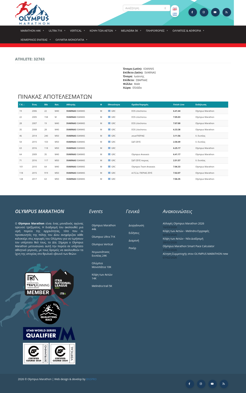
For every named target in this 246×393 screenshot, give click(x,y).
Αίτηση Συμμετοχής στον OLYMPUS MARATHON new (195, 253)
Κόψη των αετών (102, 32)
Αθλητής (70, 104)
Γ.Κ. (22, 104)
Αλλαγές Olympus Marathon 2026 (183, 223)
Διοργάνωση (136, 225)
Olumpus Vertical (102, 244)
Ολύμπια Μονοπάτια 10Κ (101, 265)
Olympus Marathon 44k (104, 227)
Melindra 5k (130, 32)
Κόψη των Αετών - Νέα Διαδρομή (183, 238)
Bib (46, 104)
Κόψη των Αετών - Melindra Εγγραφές (186, 231)
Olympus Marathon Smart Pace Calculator (189, 246)
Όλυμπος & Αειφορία (187, 32)
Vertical (76, 32)
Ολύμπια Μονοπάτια (70, 41)
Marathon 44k (31, 32)
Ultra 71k (56, 32)
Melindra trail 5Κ (102, 286)
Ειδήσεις (134, 233)
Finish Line (178, 104)
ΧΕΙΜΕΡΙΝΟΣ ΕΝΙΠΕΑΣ (35, 41)
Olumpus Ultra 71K (103, 236)
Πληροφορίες (156, 32)
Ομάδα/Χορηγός (140, 104)
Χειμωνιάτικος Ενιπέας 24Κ (101, 253)
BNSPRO (91, 379)
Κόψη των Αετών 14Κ (102, 276)
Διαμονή (134, 240)
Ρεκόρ (132, 248)
